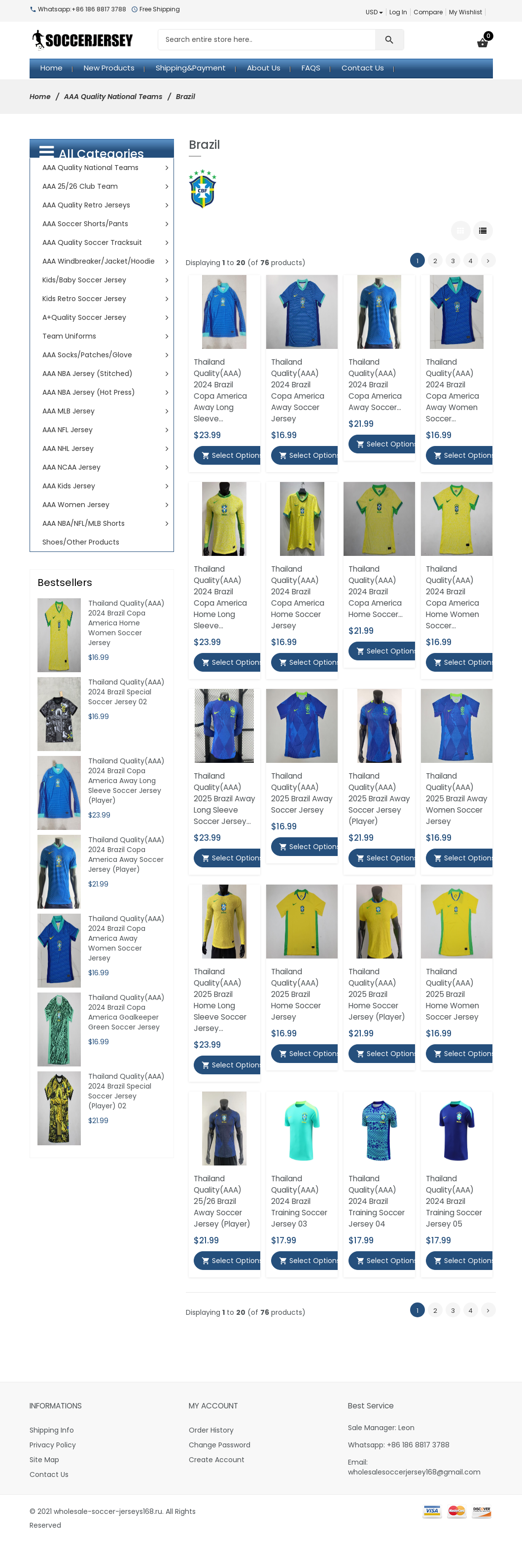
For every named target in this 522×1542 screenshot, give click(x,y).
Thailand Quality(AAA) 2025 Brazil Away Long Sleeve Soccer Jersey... (224, 798)
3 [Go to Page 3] (453, 261)
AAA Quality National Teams (113, 97)
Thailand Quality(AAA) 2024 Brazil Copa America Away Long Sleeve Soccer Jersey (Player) (126, 780)
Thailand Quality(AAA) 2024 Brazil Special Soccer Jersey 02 (126, 692)
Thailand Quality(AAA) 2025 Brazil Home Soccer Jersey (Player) (376, 994)
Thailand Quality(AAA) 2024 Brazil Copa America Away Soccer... (375, 384)
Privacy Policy (53, 1445)
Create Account (216, 1460)
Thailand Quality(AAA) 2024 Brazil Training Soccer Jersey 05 (454, 1201)
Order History (211, 1430)
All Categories (91, 153)
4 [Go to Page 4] (470, 261)
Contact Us (49, 1474)
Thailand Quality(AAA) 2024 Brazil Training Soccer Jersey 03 (299, 1201)
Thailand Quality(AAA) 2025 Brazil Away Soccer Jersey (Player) (379, 798)
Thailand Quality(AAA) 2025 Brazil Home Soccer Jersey (296, 994)
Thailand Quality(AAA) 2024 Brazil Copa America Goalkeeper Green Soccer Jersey (126, 1012)
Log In (398, 12)
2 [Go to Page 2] (435, 261)
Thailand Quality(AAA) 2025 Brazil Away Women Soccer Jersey (456, 798)
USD (374, 12)
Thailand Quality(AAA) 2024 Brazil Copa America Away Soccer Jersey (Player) (126, 854)
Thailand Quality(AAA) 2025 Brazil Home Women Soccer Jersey (452, 994)
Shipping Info (52, 1430)
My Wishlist (465, 12)
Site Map (44, 1460)
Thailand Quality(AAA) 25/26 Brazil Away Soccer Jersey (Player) (222, 1201)
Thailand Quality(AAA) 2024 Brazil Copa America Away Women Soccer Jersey (126, 938)
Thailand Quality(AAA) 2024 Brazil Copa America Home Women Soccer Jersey (126, 623)
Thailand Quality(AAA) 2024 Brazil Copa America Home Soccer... (375, 591)
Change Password (219, 1445)
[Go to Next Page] (488, 260)
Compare (428, 12)
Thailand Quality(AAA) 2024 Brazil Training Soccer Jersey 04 (376, 1201)
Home (40, 97)
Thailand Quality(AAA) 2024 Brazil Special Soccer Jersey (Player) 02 (126, 1091)
